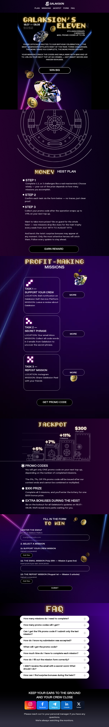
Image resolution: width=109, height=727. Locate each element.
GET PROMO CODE (54, 402)
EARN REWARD (53, 249)
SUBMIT (54, 588)
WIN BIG (54, 70)
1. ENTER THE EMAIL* (31, 530)
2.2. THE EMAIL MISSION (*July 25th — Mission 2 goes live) (49, 561)
